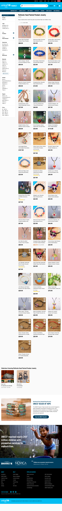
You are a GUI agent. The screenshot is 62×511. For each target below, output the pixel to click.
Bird (3, 79)
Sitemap (2, 485)
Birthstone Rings (30, 480)
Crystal (4, 47)
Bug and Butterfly (6, 81)
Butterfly (4, 82)
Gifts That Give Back (48, 474)
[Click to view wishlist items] (52, 5)
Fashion (42, 10)
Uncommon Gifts (48, 480)
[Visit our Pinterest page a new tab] (15, 492)
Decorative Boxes (30, 478)
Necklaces (5, 25)
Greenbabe (20, 385)
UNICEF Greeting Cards (49, 487)
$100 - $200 (5, 115)
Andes (4, 102)
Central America (6, 97)
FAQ (14, 483)
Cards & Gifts (22, 10)
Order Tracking (15, 474)
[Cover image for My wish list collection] (23, 376)
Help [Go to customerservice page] (48, 1)
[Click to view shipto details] (54, 1)
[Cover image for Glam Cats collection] (7, 376)
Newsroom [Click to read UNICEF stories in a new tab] (3, 480)
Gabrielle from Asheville (7, 385)
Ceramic (5, 64)
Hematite (5, 50)
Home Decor (49, 10)
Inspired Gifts (14, 10)
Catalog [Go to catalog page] (40, 1)
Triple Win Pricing (4, 478)
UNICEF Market (3, 476)
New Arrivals (57, 10)
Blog (2, 482)
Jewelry (37, 10)
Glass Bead (5, 45)
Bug (3, 87)
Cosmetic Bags (29, 487)
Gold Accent (5, 68)
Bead (4, 61)
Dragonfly (5, 88)
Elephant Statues (48, 482)
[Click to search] (46, 6)
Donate (2, 483)
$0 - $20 (4, 109)
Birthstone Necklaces (48, 483)
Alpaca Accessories (30, 474)
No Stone (5, 44)
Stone (4, 70)
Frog (4, 90)
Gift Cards (15, 485)
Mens (4, 19)
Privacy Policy (15, 482)
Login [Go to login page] (45, 1)
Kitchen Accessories (30, 483)
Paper (4, 62)
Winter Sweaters (47, 476)
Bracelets (5, 27)
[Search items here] (32, 5)
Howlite (4, 48)
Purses (28, 476)
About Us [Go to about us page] (36, 1)
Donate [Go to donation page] (59, 1)
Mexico (4, 96)
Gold (4, 65)
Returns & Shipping (16, 476)
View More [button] (5, 73)
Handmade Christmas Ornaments (33, 485)
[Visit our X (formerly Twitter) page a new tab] (13, 492)
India (4, 103)
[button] (30, 27)
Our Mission (3, 474)
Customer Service (16, 478)
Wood (4, 71)
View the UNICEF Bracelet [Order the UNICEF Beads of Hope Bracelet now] (41, 417)
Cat (3, 85)
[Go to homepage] (9, 5)
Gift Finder (30, 10)
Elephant (4, 84)
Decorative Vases (48, 478)
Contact (14, 480)
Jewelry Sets (5, 28)
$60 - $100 (5, 113)
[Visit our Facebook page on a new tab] (11, 492)
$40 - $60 (5, 112)
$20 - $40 (5, 110)
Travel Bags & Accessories (31, 482)
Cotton (4, 67)
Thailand (4, 99)
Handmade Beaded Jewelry (49, 485)
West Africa (5, 100)
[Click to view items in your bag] (58, 5)
